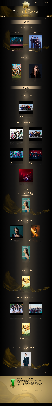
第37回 (49, 16)
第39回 (3, 16)
